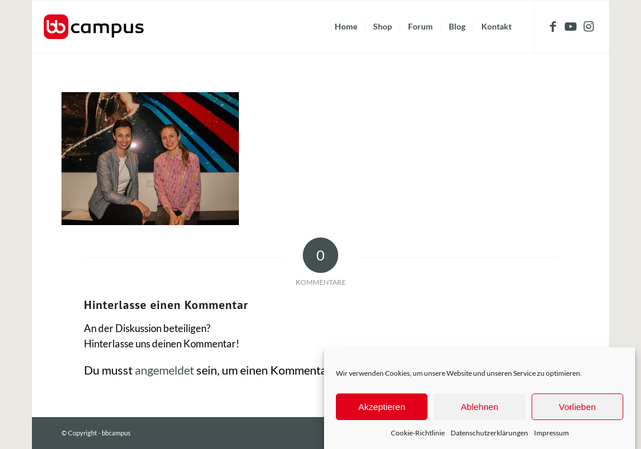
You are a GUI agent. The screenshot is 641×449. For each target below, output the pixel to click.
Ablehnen (479, 407)
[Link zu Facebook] (553, 26)
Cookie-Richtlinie (418, 432)
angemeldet (164, 370)
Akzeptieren (381, 407)
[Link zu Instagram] (588, 26)
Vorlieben (577, 407)
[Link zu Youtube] (571, 26)
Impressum (551, 432)
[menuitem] (346, 27)
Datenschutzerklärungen (489, 432)
